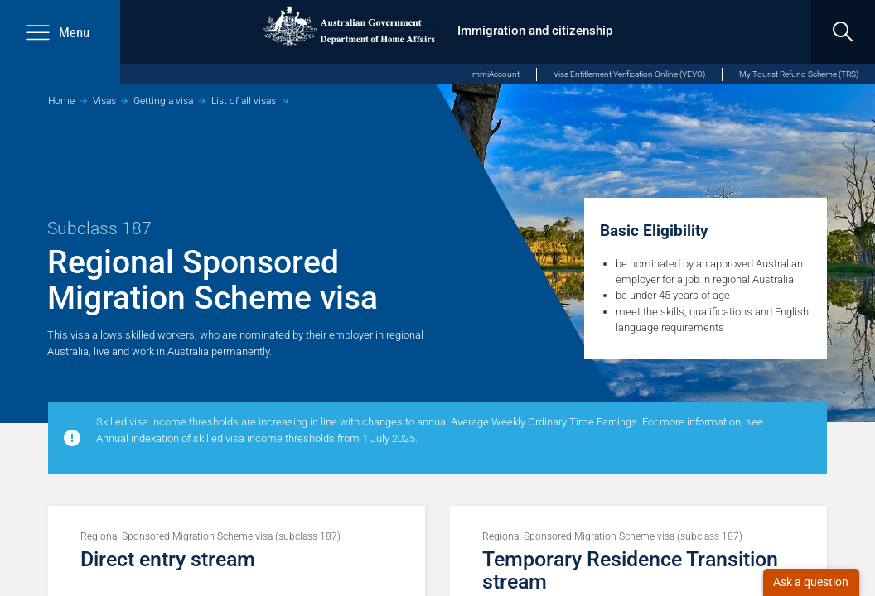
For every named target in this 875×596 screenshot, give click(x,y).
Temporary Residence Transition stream (630, 570)
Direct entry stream (167, 559)
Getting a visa (163, 101)
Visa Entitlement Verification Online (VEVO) (629, 74)
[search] (843, 32)
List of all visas (243, 101)
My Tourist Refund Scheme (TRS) (798, 74)
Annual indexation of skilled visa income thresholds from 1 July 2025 (255, 438)
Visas (104, 101)
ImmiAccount (495, 74)
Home (61, 101)
